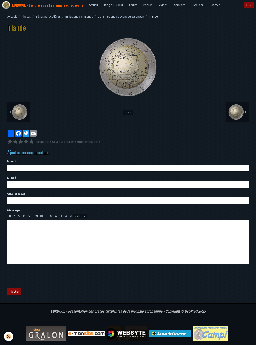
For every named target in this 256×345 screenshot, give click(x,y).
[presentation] (38, 276)
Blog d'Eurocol (113, 5)
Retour (128, 112)
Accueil (93, 5)
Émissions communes (79, 16)
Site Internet (16, 194)
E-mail (11, 177)
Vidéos (163, 5)
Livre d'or (197, 5)
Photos (147, 5)
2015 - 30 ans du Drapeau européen (121, 16)
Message (13, 210)
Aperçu (80, 216)
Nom (10, 161)
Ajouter (14, 291)
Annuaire (179, 5)
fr (247, 5)
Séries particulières (48, 16)
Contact (215, 5)
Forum (133, 5)
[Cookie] (8, 336)
